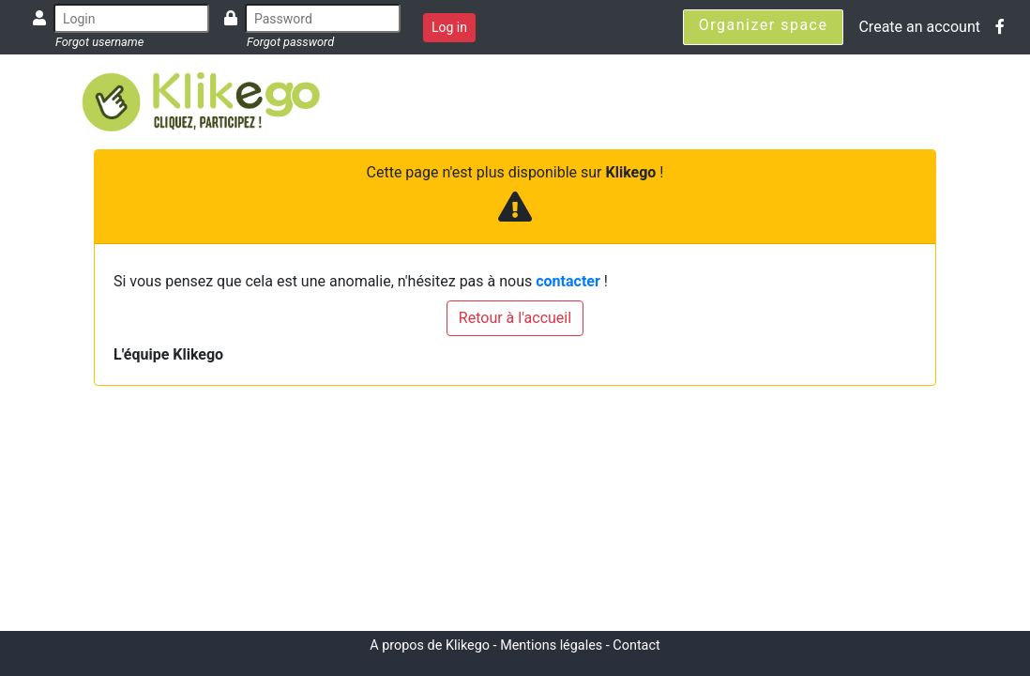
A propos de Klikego (430, 645)
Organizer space (763, 25)
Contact (636, 645)
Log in (449, 27)
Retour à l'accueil (515, 318)
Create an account (919, 27)
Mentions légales (551, 645)
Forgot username (99, 42)
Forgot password (290, 42)
